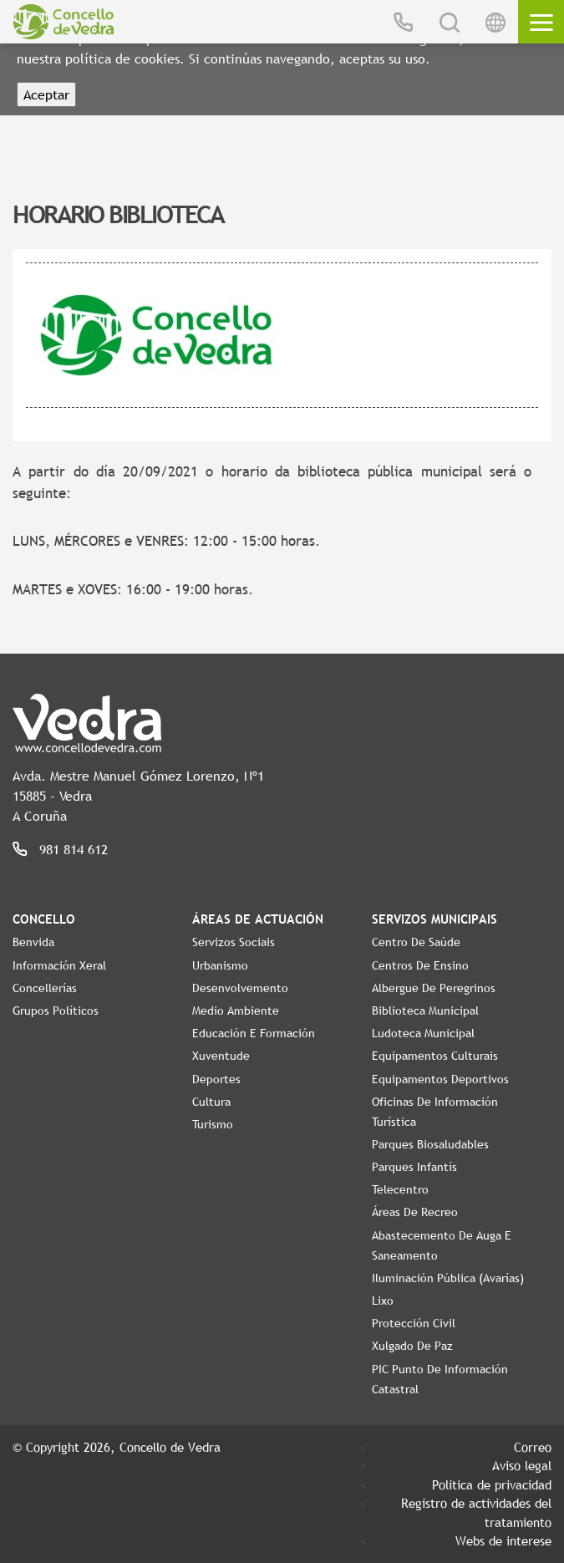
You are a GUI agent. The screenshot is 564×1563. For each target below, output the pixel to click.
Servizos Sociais (233, 942)
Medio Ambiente (235, 1010)
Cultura (211, 1101)
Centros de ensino (420, 965)
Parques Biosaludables (430, 1144)
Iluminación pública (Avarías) (448, 1278)
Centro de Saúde (416, 942)
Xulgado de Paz (412, 1345)
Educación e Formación (253, 1033)
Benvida (33, 942)
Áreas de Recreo (415, 1211)
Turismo (212, 1124)
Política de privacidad (491, 1484)
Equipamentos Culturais (435, 1055)
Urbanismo (220, 965)
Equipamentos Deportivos (440, 1079)
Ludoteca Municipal (423, 1033)
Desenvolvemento (240, 987)
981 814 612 (73, 849)
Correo (532, 1446)
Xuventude (221, 1055)
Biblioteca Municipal (425, 1010)
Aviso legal (521, 1465)
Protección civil (413, 1323)
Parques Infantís (414, 1166)
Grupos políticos (56, 1010)
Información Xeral (59, 965)
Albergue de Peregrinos (433, 987)
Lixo (383, 1300)
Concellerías (45, 987)
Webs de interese (503, 1540)
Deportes (216, 1079)
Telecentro (400, 1189)
